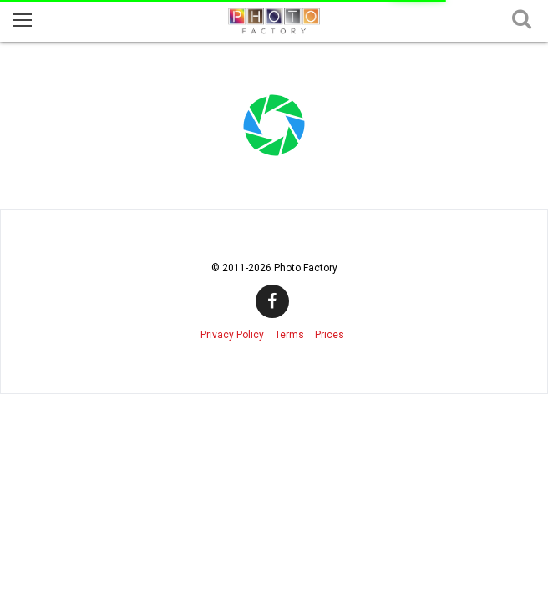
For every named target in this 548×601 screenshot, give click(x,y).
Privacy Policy (232, 335)
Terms (289, 335)
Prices (329, 335)
